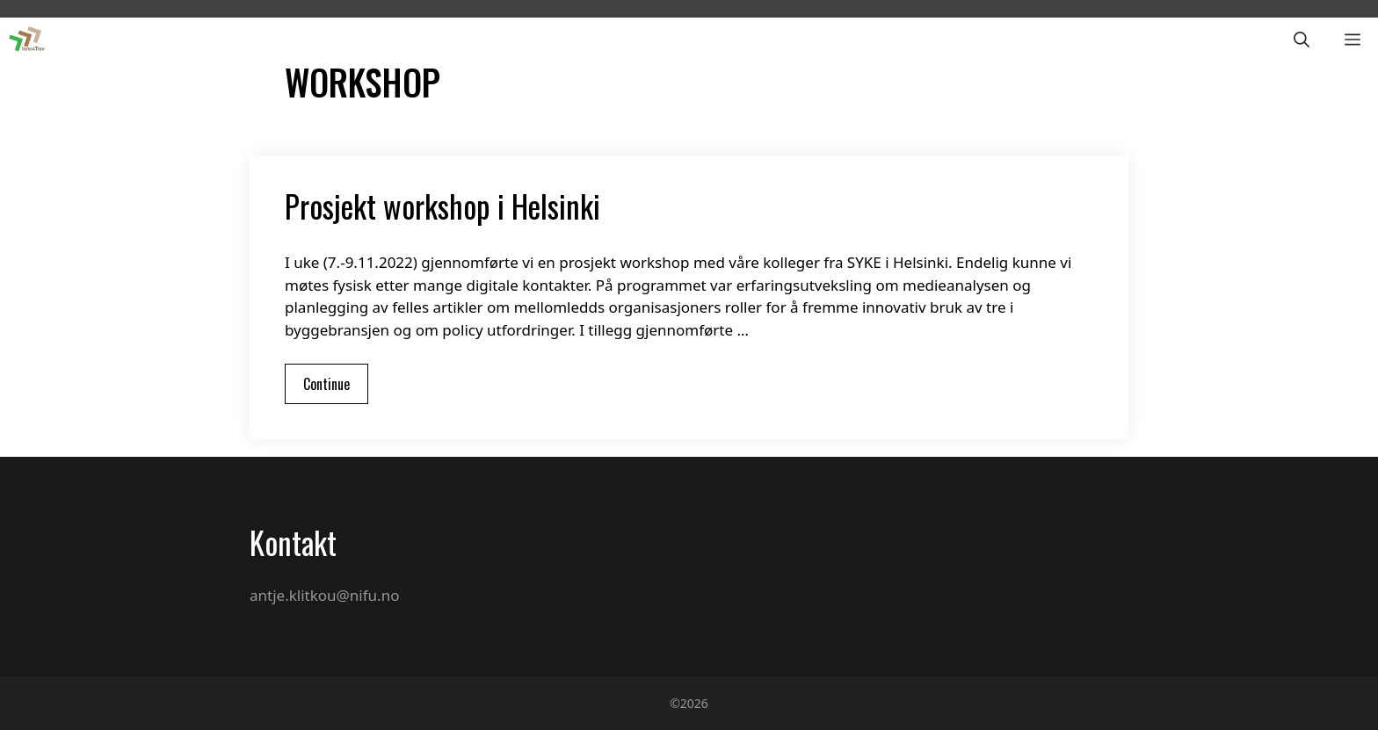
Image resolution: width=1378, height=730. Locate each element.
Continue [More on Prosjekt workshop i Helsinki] (326, 383)
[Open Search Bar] (1301, 39)
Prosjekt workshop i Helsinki (442, 205)
